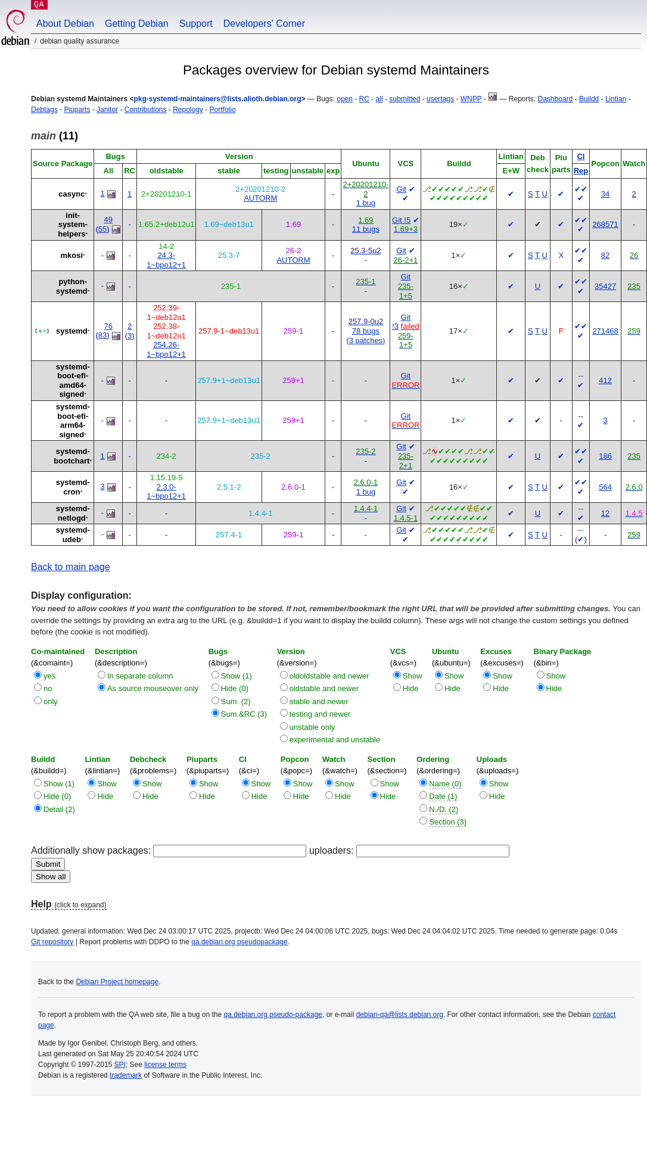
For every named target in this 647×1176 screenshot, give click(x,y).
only (50, 701)
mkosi (72, 255)
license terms (165, 1064)
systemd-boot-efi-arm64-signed (73, 420)
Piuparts (77, 109)
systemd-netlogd (73, 513)
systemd (72, 330)
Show (412, 675)
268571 (605, 224)
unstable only (312, 727)
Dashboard (555, 99)
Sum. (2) (236, 701)
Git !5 (401, 220)
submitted (404, 99)
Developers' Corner (264, 23)
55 (102, 229)
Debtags (44, 109)
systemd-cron (73, 487)
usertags (440, 99)
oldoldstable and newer (329, 675)
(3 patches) (365, 340)
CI (580, 156)
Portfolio (223, 109)
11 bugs (366, 229)
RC (364, 99)
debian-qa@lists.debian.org (399, 1014)
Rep (581, 170)
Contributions (146, 109)
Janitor (107, 109)
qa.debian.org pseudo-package (273, 1014)
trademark (126, 1075)
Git (401, 189)
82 (605, 255)
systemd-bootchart (71, 456)
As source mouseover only (152, 688)
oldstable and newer (324, 688)
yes (49, 675)
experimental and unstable (335, 739)
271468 (605, 330)
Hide (411, 688)
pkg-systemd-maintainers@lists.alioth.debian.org (217, 99)
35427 (605, 286)
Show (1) (236, 675)
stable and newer (319, 701)
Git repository (52, 942)
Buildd (589, 99)
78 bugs (366, 330)
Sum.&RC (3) (244, 714)
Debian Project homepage (117, 982)
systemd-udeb (73, 534)
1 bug (366, 202)
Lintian (615, 99)
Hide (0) (234, 688)
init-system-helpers (73, 224)
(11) (54, 136)
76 (108, 326)
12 (605, 513)
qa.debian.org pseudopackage (239, 942)
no (47, 688)
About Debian (65, 23)
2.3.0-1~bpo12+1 (166, 492)
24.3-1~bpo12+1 (166, 260)
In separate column (140, 675)
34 (605, 193)
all (379, 99)
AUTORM (260, 198)
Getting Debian (137, 23)
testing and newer (320, 714)
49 (108, 219)
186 (605, 456)
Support (196, 23)
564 (605, 487)
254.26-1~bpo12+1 (166, 349)
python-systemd (72, 286)
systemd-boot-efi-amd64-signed (73, 380)
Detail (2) (59, 809)
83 (102, 335)
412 (605, 380)
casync (71, 193)
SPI (120, 1064)
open (345, 99)
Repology (188, 109)
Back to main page (70, 567)
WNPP (471, 99)
